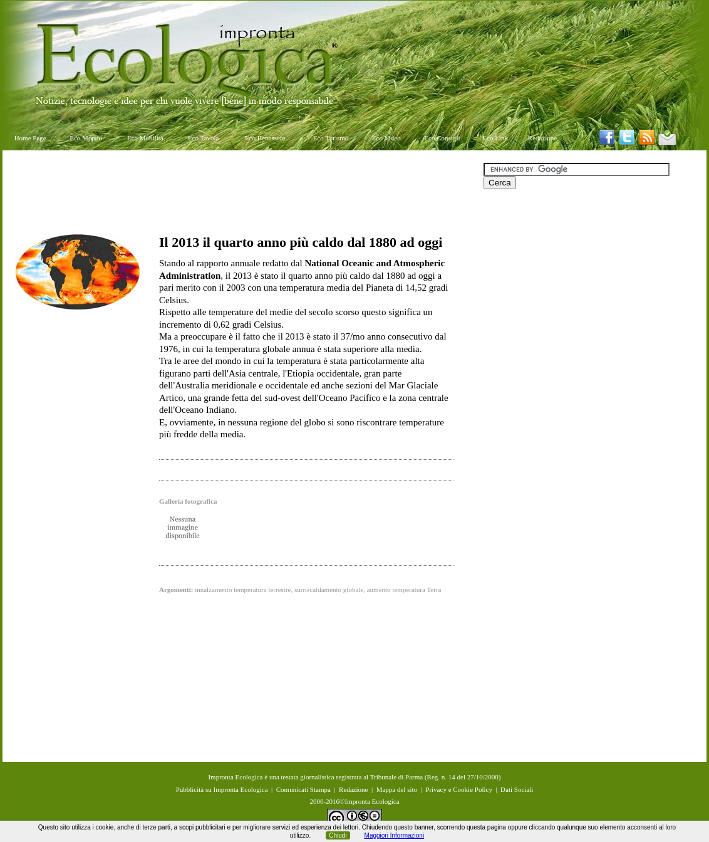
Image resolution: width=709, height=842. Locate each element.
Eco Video (386, 138)
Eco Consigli (442, 138)
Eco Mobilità (145, 138)
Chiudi (337, 835)
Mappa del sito (396, 789)
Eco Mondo (86, 138)
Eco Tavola (203, 138)
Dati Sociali (516, 789)
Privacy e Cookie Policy (458, 789)
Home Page (30, 138)
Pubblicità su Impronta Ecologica (222, 789)
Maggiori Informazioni (395, 835)
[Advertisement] (243, 191)
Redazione (542, 138)
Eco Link (495, 138)
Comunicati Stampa (303, 789)
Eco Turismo (331, 138)
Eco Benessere (265, 138)
